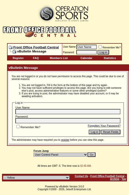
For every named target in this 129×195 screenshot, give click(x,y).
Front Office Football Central (36, 47)
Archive (114, 179)
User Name (69, 46)
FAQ (36, 58)
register (65, 139)
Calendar (86, 58)
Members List (59, 58)
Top (123, 179)
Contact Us (81, 176)
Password (68, 52)
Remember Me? (110, 47)
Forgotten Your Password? (104, 125)
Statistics (110, 58)
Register (18, 58)
